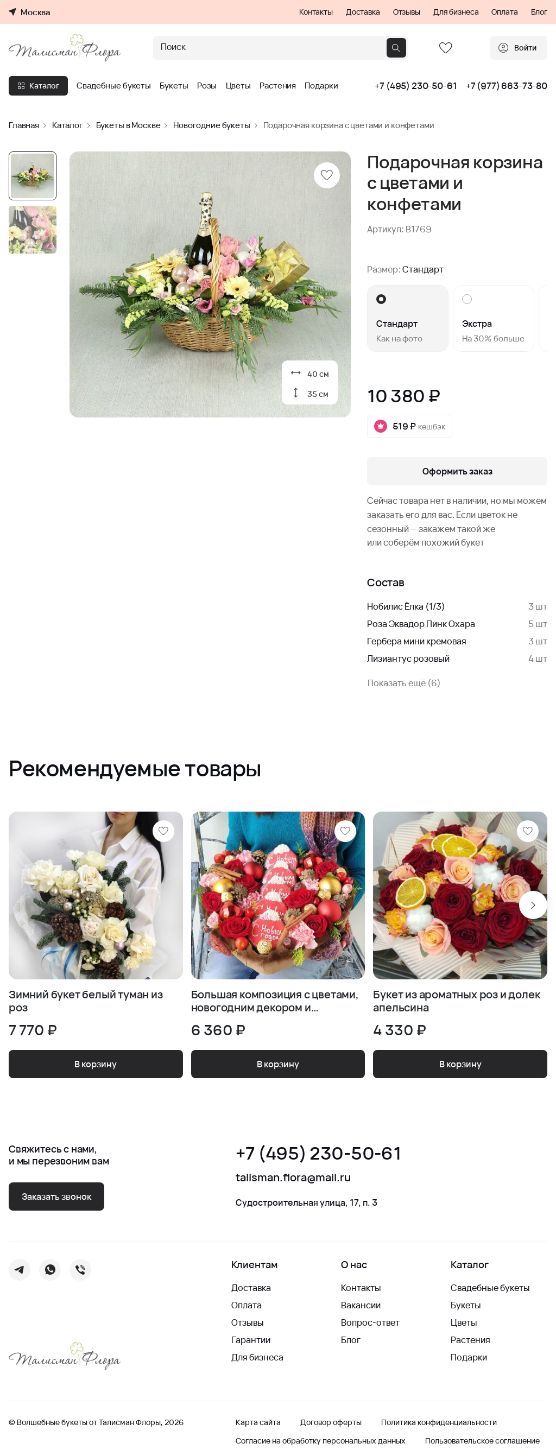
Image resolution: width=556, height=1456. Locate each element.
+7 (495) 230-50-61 (416, 85)
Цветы (238, 86)
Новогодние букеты (211, 125)
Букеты (174, 86)
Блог (539, 12)
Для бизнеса (455, 12)
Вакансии (361, 1305)
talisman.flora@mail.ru (293, 1177)
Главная (24, 125)
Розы (207, 86)
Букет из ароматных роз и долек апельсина (456, 1001)
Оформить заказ (457, 471)
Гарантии (250, 1339)
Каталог (38, 85)
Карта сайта (258, 1422)
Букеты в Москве (128, 125)
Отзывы (406, 12)
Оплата (504, 12)
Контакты (316, 12)
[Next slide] (533, 905)
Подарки (321, 86)
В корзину (95, 1064)
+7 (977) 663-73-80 (506, 85)
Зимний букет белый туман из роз (86, 1001)
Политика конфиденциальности (439, 1422)
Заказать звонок (56, 1196)
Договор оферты (331, 1422)
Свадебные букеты (114, 86)
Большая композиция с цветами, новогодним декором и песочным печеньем (275, 1001)
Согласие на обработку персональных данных (321, 1441)
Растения (278, 86)
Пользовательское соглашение (482, 1441)
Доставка (363, 12)
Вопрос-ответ (370, 1322)
